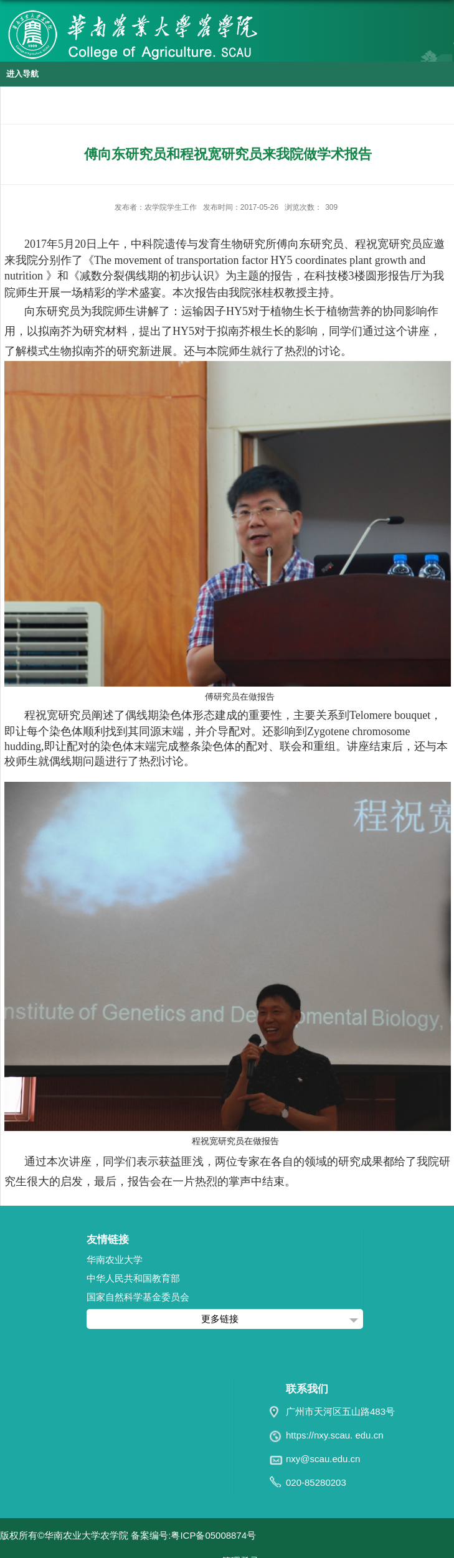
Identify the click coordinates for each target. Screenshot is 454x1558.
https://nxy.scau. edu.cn (334, 1435)
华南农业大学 (115, 1259)
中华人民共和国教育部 (133, 1278)
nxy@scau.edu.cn (323, 1458)
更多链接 (220, 1318)
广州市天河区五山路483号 (340, 1411)
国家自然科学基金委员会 (138, 1297)
